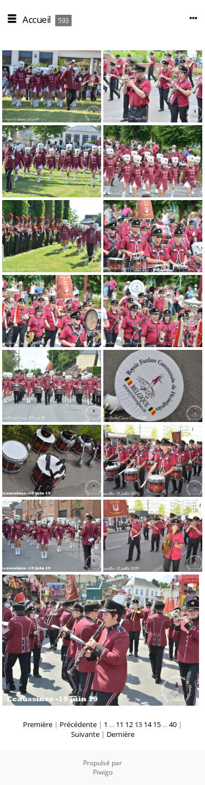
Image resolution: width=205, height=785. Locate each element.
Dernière (120, 734)
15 (157, 724)
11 (120, 724)
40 (173, 724)
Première (37, 724)
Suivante (85, 734)
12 (129, 724)
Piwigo (103, 772)
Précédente (78, 724)
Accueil (36, 19)
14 (147, 724)
